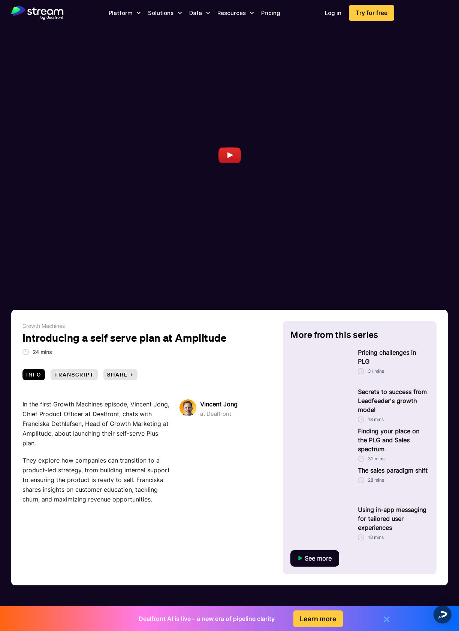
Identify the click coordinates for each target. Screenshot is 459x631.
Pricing (270, 12)
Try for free (371, 12)
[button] (443, 615)
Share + (120, 374)
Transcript (74, 374)
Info (33, 374)
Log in (333, 12)
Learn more (318, 619)
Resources (235, 12)
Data (199, 12)
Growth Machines (43, 326)
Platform (125, 12)
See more (315, 558)
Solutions (164, 12)
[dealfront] (37, 13)
